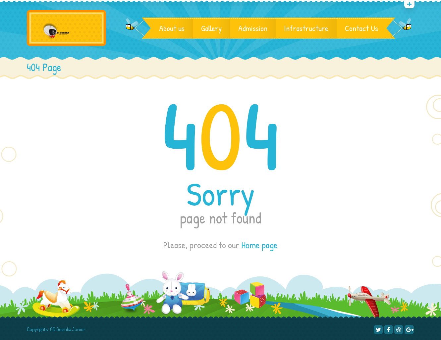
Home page (259, 245)
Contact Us (361, 28)
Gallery (211, 28)
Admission (253, 28)
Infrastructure (306, 28)
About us (172, 28)
